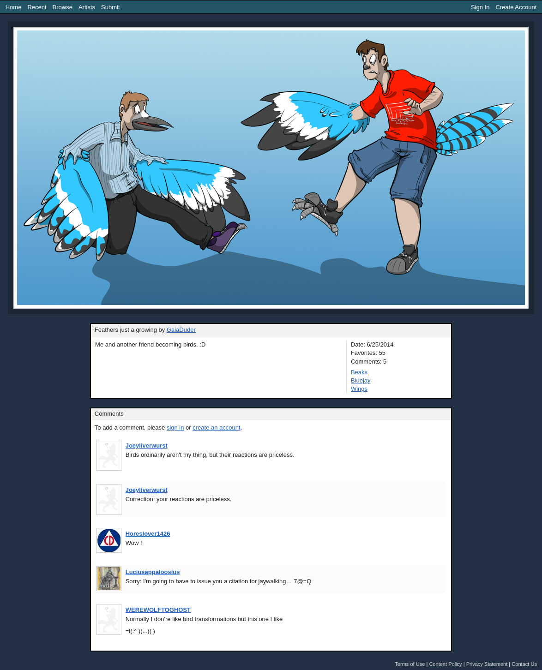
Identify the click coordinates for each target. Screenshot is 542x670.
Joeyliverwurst (147, 445)
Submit (110, 7)
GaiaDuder (181, 329)
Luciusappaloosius (153, 571)
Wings (359, 388)
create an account (216, 427)
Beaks (359, 372)
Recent (36, 7)
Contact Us (524, 664)
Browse (62, 7)
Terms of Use (410, 664)
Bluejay (361, 380)
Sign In (480, 7)
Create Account (515, 7)
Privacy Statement (487, 664)
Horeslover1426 (148, 533)
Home (14, 7)
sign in (175, 427)
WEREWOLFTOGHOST (158, 609)
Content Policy (445, 664)
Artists (86, 7)
